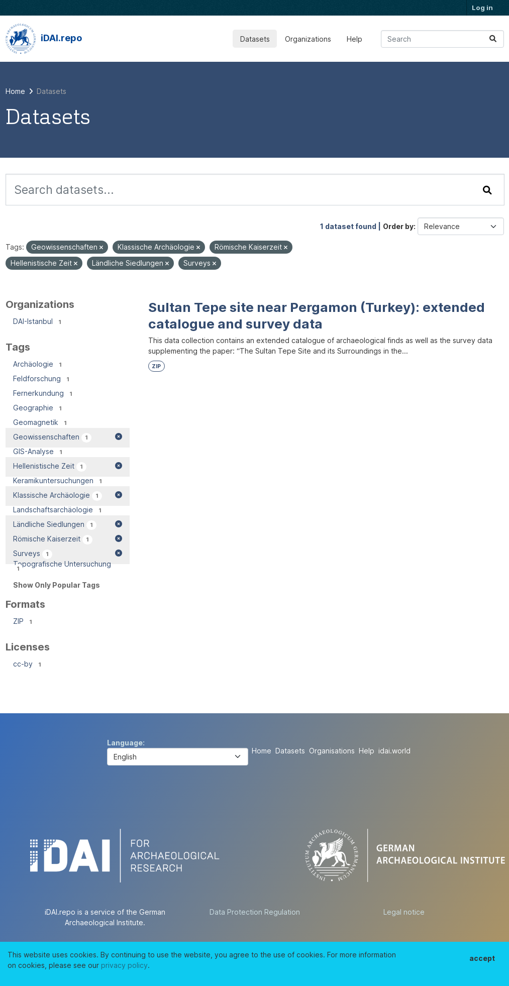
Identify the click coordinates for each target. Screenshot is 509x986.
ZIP (156, 366)
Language (125, 742)
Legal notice (404, 912)
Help (354, 39)
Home (261, 750)
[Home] (15, 91)
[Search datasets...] (442, 39)
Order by (398, 226)
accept (482, 958)
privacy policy (124, 965)
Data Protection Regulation (255, 912)
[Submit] (493, 39)
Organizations (308, 39)
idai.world (394, 750)
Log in (482, 8)
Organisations (332, 750)
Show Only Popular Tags (56, 585)
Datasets (255, 39)
